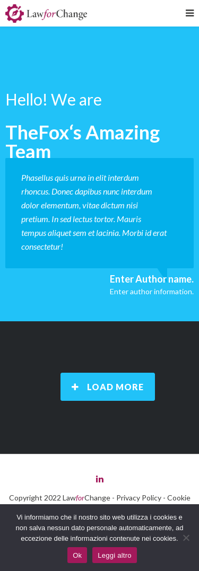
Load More (108, 387)
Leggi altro (114, 555)
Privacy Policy (138, 497)
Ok (77, 555)
